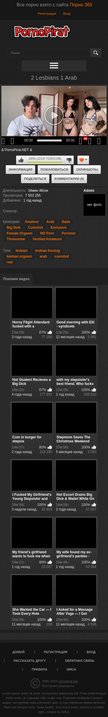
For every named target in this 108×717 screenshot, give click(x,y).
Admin (89, 191)
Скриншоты (87, 169)
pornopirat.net (68, 681)
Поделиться (35, 178)
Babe (66, 222)
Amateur (32, 222)
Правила (40, 669)
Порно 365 (81, 4)
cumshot (61, 256)
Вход (66, 13)
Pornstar (69, 233)
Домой (18, 652)
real (10, 262)
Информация (20, 169)
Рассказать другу (30, 660)
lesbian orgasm (19, 256)
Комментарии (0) (69, 178)
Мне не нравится (69, 160)
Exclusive (59, 228)
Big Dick (13, 228)
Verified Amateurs (47, 239)
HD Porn (47, 233)
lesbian (21, 251)
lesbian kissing (47, 251)
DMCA (71, 669)
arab (43, 256)
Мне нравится (21, 160)
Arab (50, 222)
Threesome (16, 239)
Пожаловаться (54, 169)
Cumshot (35, 228)
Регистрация (47, 13)
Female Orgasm (20, 233)
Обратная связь (79, 660)
